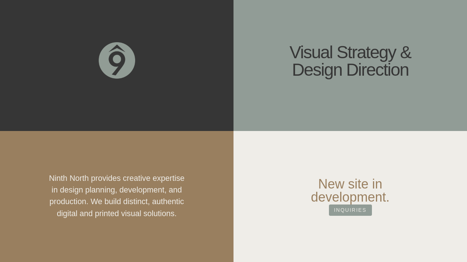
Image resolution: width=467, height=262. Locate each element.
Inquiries (350, 224)
